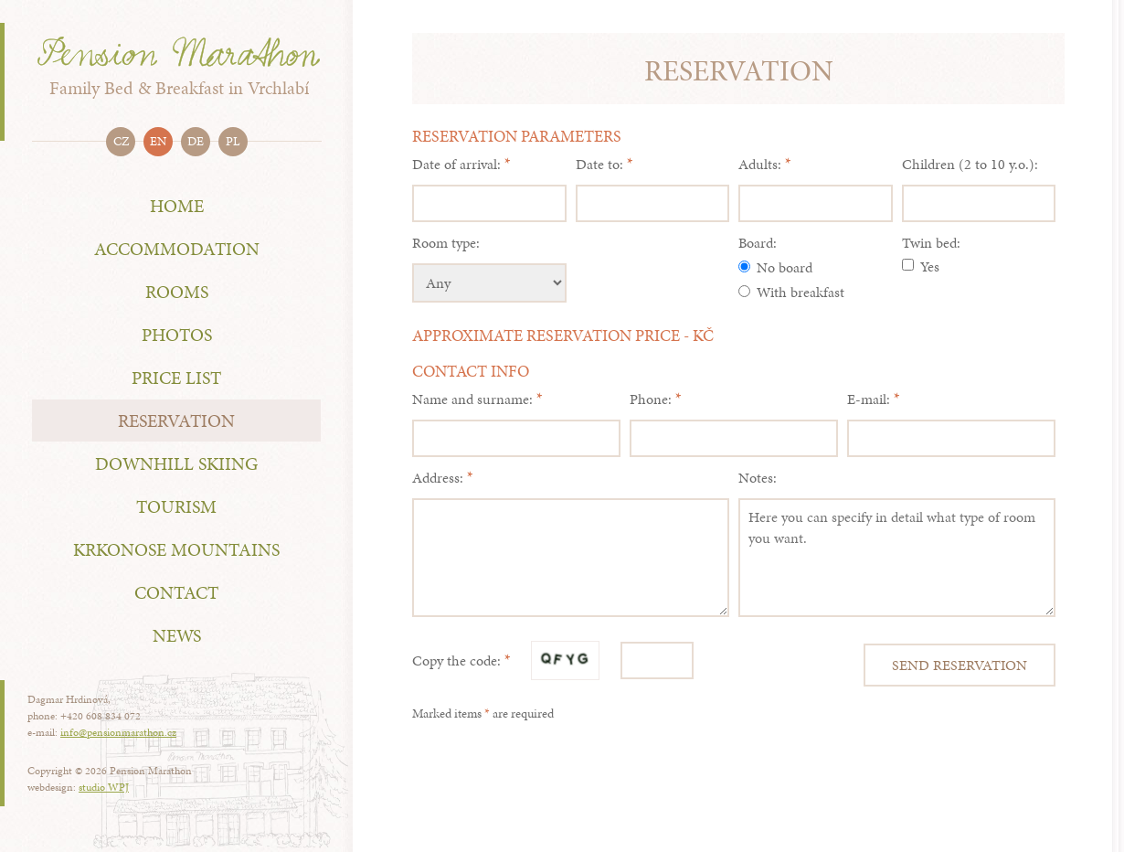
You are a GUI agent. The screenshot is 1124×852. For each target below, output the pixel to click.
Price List (176, 377)
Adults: (759, 164)
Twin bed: (931, 242)
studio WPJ (104, 787)
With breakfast (791, 292)
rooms (176, 291)
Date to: (599, 164)
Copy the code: (456, 660)
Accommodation (177, 248)
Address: (437, 477)
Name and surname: (472, 399)
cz (121, 141)
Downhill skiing (176, 463)
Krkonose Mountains (176, 549)
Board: (757, 242)
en (158, 141)
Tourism (176, 506)
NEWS (177, 635)
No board (775, 267)
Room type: (446, 242)
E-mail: (868, 399)
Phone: (651, 399)
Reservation (176, 420)
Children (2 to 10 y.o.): (970, 164)
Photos (177, 334)
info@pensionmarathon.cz (118, 732)
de (195, 141)
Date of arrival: (456, 164)
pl (233, 141)
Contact (176, 592)
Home (177, 205)
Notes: (757, 477)
